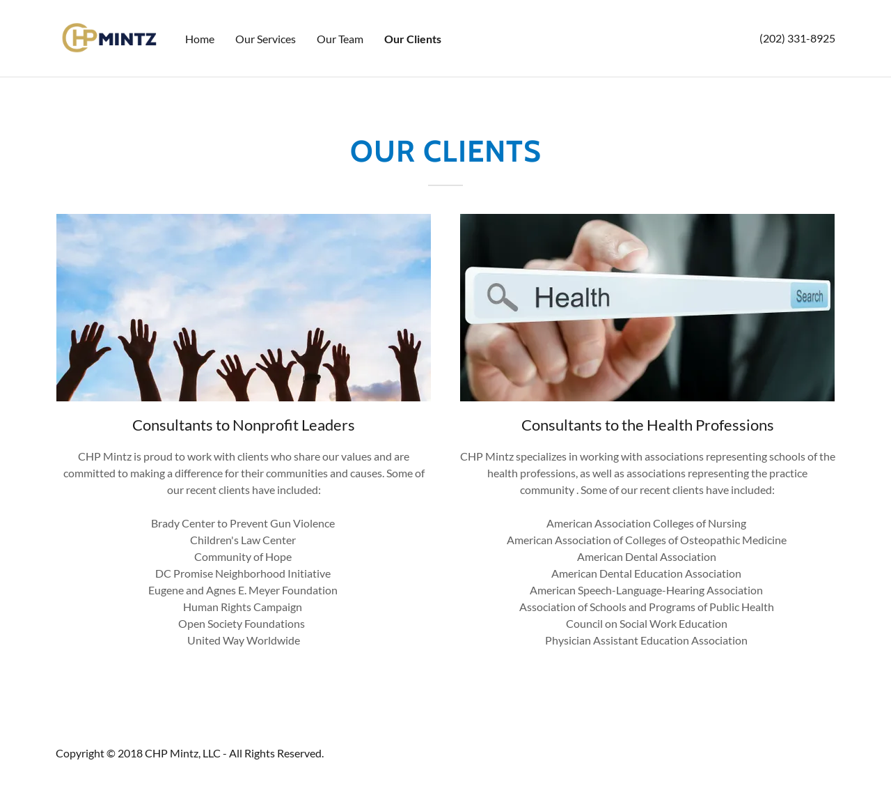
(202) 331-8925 (797, 38)
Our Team (340, 38)
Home (199, 38)
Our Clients (412, 38)
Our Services (265, 38)
